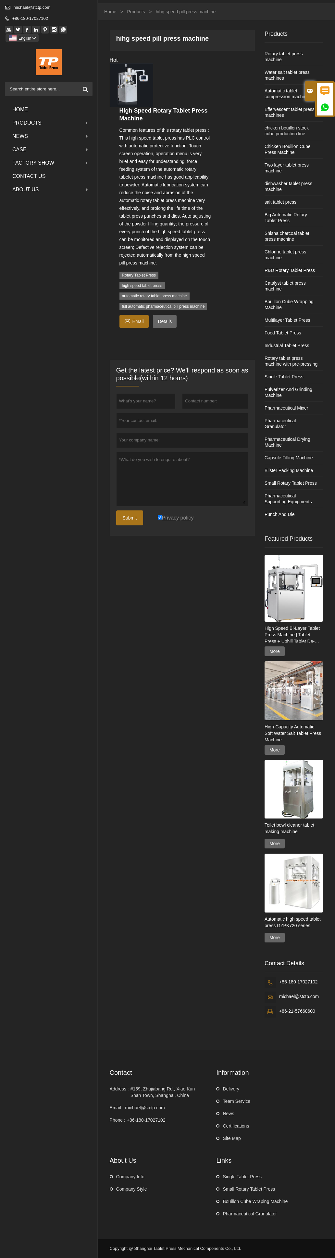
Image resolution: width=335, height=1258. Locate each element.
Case (50, 149)
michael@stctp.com (32, 7)
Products (50, 123)
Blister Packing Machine (289, 470)
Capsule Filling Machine (289, 457)
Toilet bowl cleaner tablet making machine (289, 828)
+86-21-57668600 (297, 1011)
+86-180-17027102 (30, 18)
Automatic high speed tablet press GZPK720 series (293, 922)
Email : (117, 1107)
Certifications (236, 1126)
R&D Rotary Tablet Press (290, 270)
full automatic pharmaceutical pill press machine (163, 306)
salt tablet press (280, 202)
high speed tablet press (142, 285)
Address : (119, 1088)
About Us (50, 189)
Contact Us (29, 176)
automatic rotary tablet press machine (154, 296)
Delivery (231, 1088)
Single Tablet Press (284, 376)
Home (20, 109)
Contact (121, 1072)
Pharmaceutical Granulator (250, 1213)
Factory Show (50, 163)
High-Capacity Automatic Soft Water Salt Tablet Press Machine (293, 733)
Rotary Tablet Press (139, 275)
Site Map (232, 1138)
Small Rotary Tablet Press (291, 483)
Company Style (131, 1189)
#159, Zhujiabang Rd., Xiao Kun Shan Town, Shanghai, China (162, 1092)
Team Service (236, 1101)
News (50, 136)
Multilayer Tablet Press (287, 320)
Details (165, 321)
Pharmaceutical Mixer (286, 408)
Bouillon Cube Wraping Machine (255, 1201)
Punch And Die (280, 514)
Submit (130, 518)
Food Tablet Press (283, 332)
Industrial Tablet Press (287, 345)
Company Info (130, 1176)
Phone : (117, 1120)
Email (134, 320)
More (274, 651)
